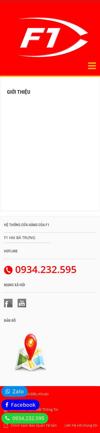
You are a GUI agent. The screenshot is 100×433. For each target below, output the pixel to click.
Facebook (23, 404)
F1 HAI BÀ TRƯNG (19, 237)
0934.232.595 (28, 418)
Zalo (18, 391)
